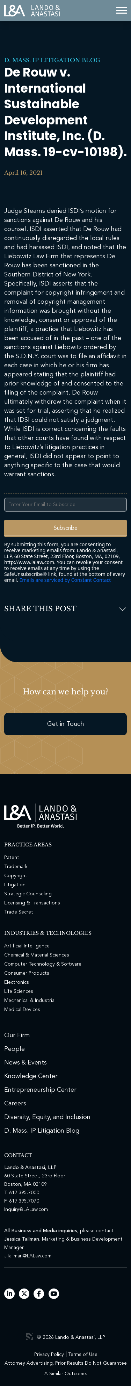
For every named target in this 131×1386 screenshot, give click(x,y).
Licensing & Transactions (32, 903)
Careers (15, 1103)
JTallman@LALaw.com (27, 1256)
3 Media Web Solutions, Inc (29, 1336)
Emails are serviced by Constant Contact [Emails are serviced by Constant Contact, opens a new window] (65, 580)
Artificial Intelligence (27, 946)
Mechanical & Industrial (30, 1000)
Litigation (15, 884)
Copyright (15, 875)
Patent (11, 857)
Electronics (16, 982)
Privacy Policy (49, 1354)
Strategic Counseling (28, 893)
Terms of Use (82, 1354)
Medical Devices (22, 1009)
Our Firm (17, 1035)
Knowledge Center (31, 1076)
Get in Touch (65, 724)
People (14, 1049)
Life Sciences (18, 991)
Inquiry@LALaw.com (26, 1209)
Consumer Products (26, 973)
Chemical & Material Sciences (36, 955)
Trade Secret (18, 912)
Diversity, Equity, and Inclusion (47, 1117)
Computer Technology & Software (42, 964)
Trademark (16, 866)
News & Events (25, 1063)
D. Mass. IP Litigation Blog (52, 60)
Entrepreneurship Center (40, 1090)
